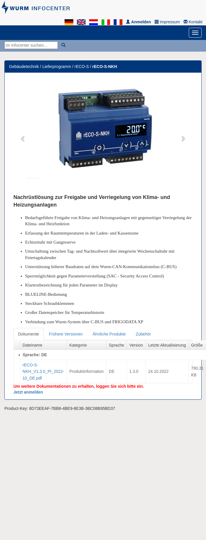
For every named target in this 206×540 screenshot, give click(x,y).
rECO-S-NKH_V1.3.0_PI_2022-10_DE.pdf (43, 371)
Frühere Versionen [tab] (66, 334)
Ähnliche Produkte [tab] (109, 334)
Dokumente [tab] (28, 334)
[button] (23, 135)
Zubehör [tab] (143, 334)
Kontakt (193, 22)
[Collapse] (19, 354)
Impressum (167, 22)
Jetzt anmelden (28, 392)
